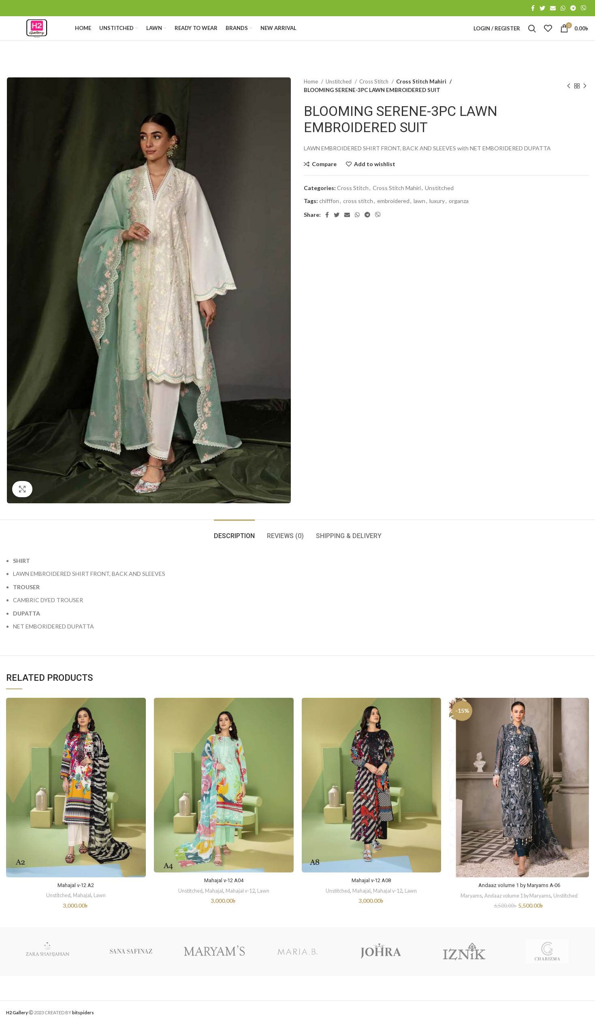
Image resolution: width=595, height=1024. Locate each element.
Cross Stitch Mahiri (419, 100)
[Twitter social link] (542, 8)
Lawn (100, 914)
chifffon (329, 219)
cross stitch (358, 219)
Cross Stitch (374, 100)
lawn (419, 219)
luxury (437, 219)
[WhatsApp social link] (563, 8)
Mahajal (82, 914)
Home (311, 100)
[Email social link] (553, 8)
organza (459, 219)
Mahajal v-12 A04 (223, 899)
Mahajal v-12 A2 (75, 903)
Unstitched (339, 100)
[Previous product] (569, 104)
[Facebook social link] (533, 8)
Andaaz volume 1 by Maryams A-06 (519, 903)
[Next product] (585, 104)
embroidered (393, 219)
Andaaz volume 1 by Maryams (517, 914)
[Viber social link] (583, 8)
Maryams (468, 914)
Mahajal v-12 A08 (371, 899)
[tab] (234, 550)
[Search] (532, 38)
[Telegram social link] (573, 8)
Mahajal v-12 (241, 909)
